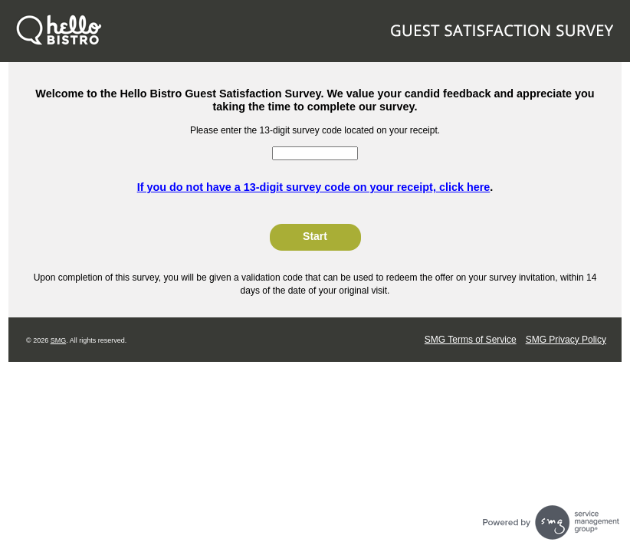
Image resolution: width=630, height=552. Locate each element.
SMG (59, 340)
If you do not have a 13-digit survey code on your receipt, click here (314, 187)
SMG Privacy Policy (566, 339)
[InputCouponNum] (315, 153)
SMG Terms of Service (471, 339)
